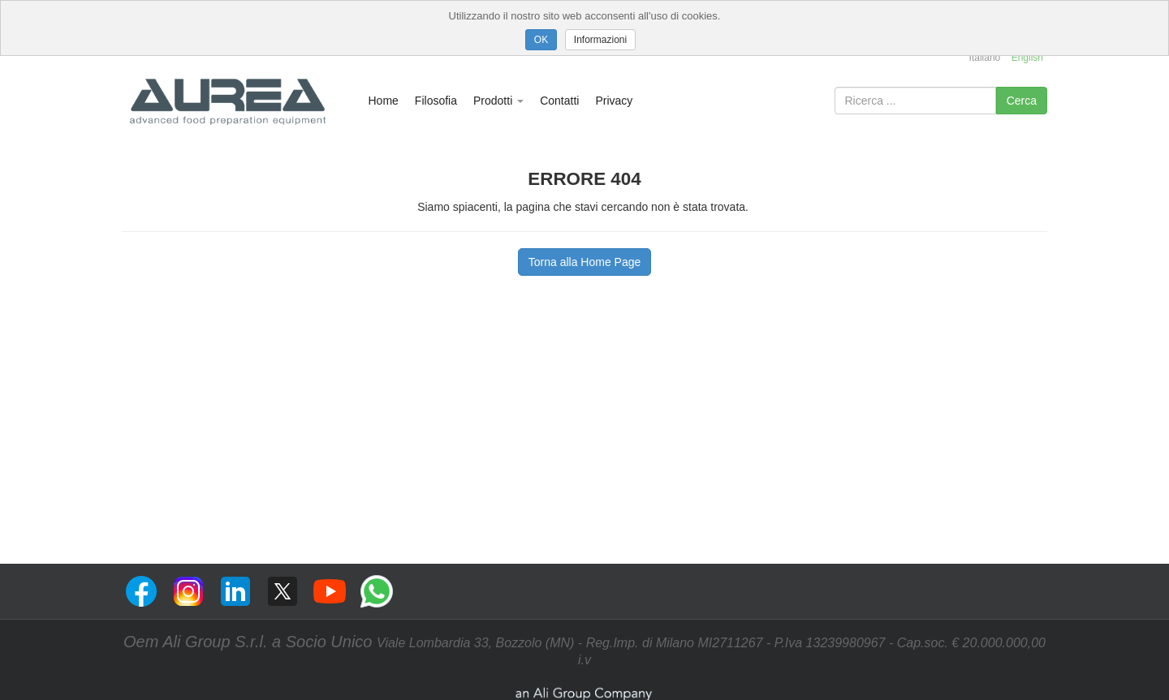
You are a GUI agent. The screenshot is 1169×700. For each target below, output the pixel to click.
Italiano (985, 57)
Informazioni (600, 39)
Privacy (613, 100)
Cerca (1022, 100)
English (1027, 57)
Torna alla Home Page (584, 262)
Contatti (559, 100)
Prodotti (498, 100)
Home (384, 100)
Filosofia (436, 100)
